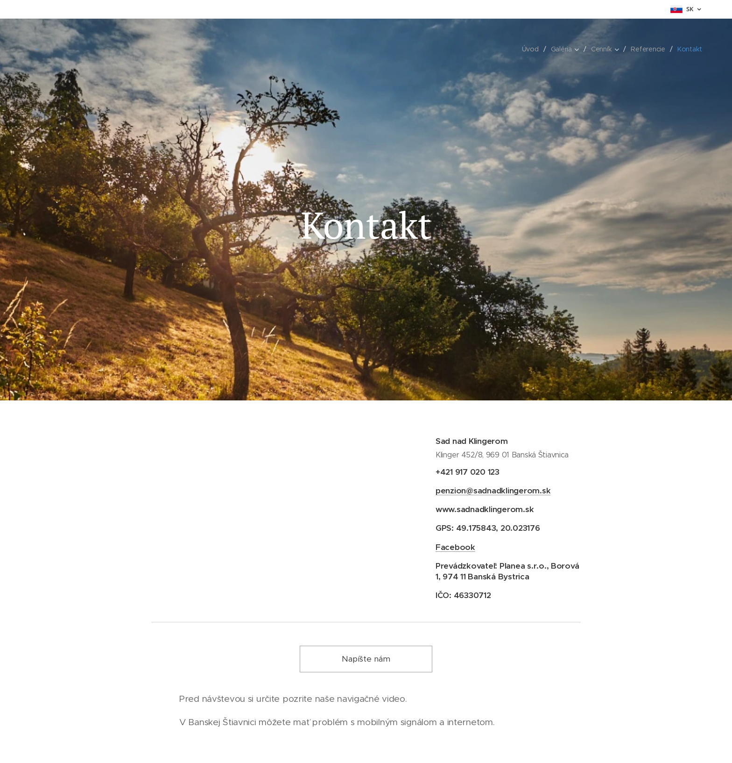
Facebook (455, 547)
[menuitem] (531, 49)
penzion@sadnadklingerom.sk (493, 490)
